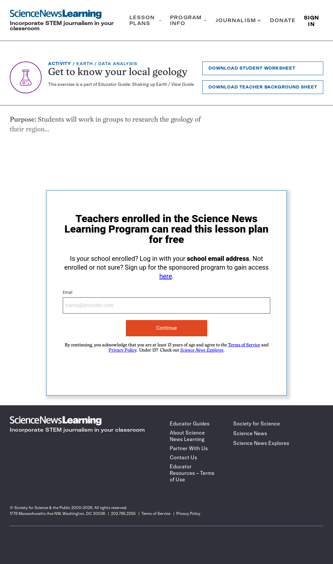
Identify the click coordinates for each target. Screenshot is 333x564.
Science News (250, 433)
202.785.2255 (123, 513)
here (165, 276)
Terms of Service (244, 345)
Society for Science (256, 423)
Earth (84, 63)
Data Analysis (117, 63)
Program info (188, 20)
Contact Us (183, 457)
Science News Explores (261, 443)
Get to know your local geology (117, 72)
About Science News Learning (187, 435)
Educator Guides (189, 423)
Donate (283, 20)
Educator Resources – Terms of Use (192, 473)
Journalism (238, 20)
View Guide (182, 84)
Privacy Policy (122, 350)
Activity (59, 63)
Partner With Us (189, 448)
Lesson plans (145, 20)
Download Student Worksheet (251, 68)
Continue (166, 328)
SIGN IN (311, 20)
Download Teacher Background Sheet (262, 87)
